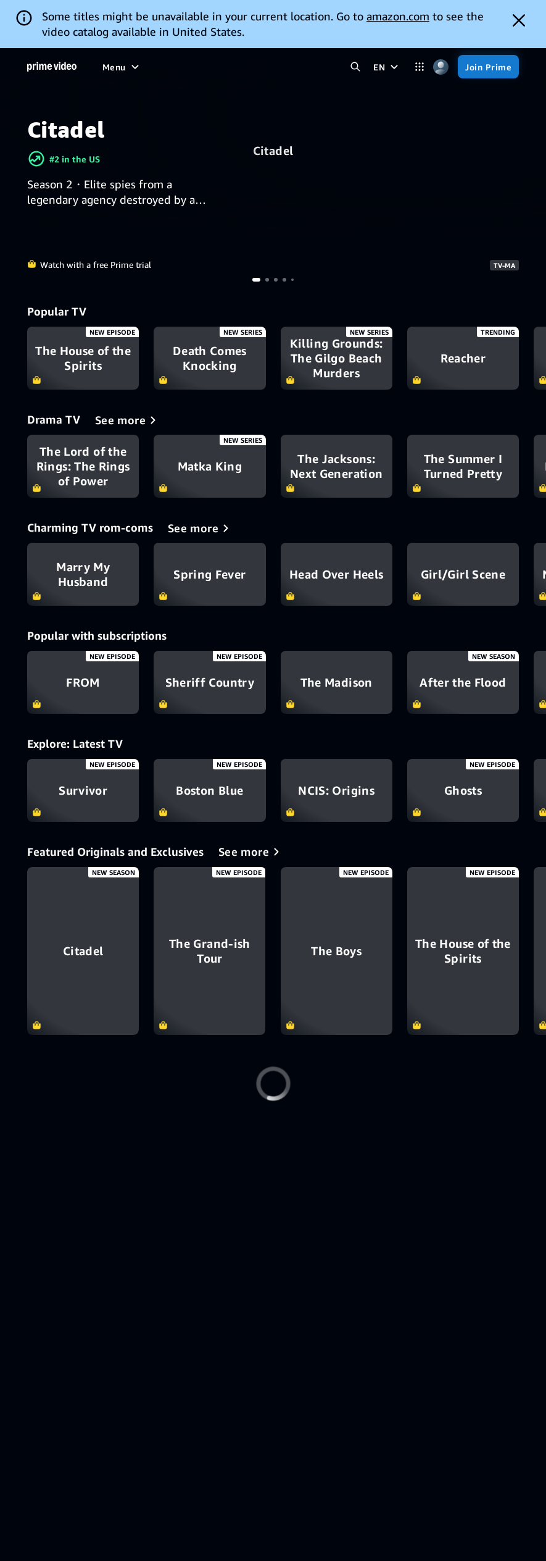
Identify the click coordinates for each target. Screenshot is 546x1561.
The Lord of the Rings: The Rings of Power (83, 466)
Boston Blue (209, 790)
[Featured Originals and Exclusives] (251, 851)
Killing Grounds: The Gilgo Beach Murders (336, 358)
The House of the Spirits (83, 358)
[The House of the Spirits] (463, 951)
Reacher (463, 358)
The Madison (336, 682)
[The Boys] (336, 951)
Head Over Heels (336, 574)
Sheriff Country (209, 682)
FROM (83, 682)
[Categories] (419, 67)
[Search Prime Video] (355, 67)
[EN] (387, 66)
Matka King (209, 466)
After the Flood (463, 682)
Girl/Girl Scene (463, 574)
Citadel (273, 150)
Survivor (83, 790)
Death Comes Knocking (209, 358)
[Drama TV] (127, 419)
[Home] (52, 67)
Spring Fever (209, 574)
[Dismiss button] (518, 20)
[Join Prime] (488, 66)
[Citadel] (83, 951)
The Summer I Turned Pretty (463, 466)
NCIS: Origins (336, 790)
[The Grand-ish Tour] (209, 951)
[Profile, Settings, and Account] (441, 67)
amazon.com (397, 16)
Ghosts (463, 790)
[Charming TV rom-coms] (200, 528)
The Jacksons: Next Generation (336, 466)
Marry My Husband (83, 574)
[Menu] (122, 66)
